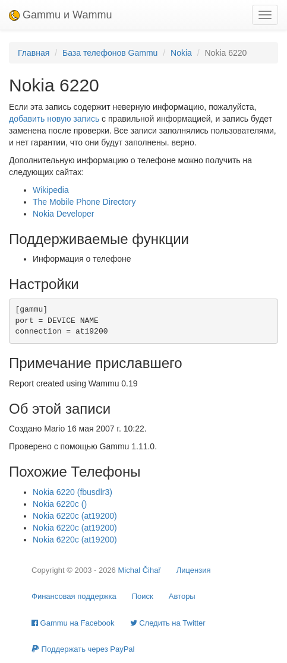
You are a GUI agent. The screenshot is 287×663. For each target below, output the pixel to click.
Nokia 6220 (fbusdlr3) (72, 492)
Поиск (142, 596)
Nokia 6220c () (60, 504)
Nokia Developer (63, 213)
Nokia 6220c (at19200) (75, 516)
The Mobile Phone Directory (84, 202)
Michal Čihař (139, 570)
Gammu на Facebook (73, 622)
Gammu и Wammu (60, 15)
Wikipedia (51, 190)
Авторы (182, 596)
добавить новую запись (54, 118)
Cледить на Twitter (168, 622)
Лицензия (193, 570)
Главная (33, 53)
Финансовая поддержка (73, 596)
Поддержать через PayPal (82, 649)
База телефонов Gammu (109, 53)
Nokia (181, 53)
